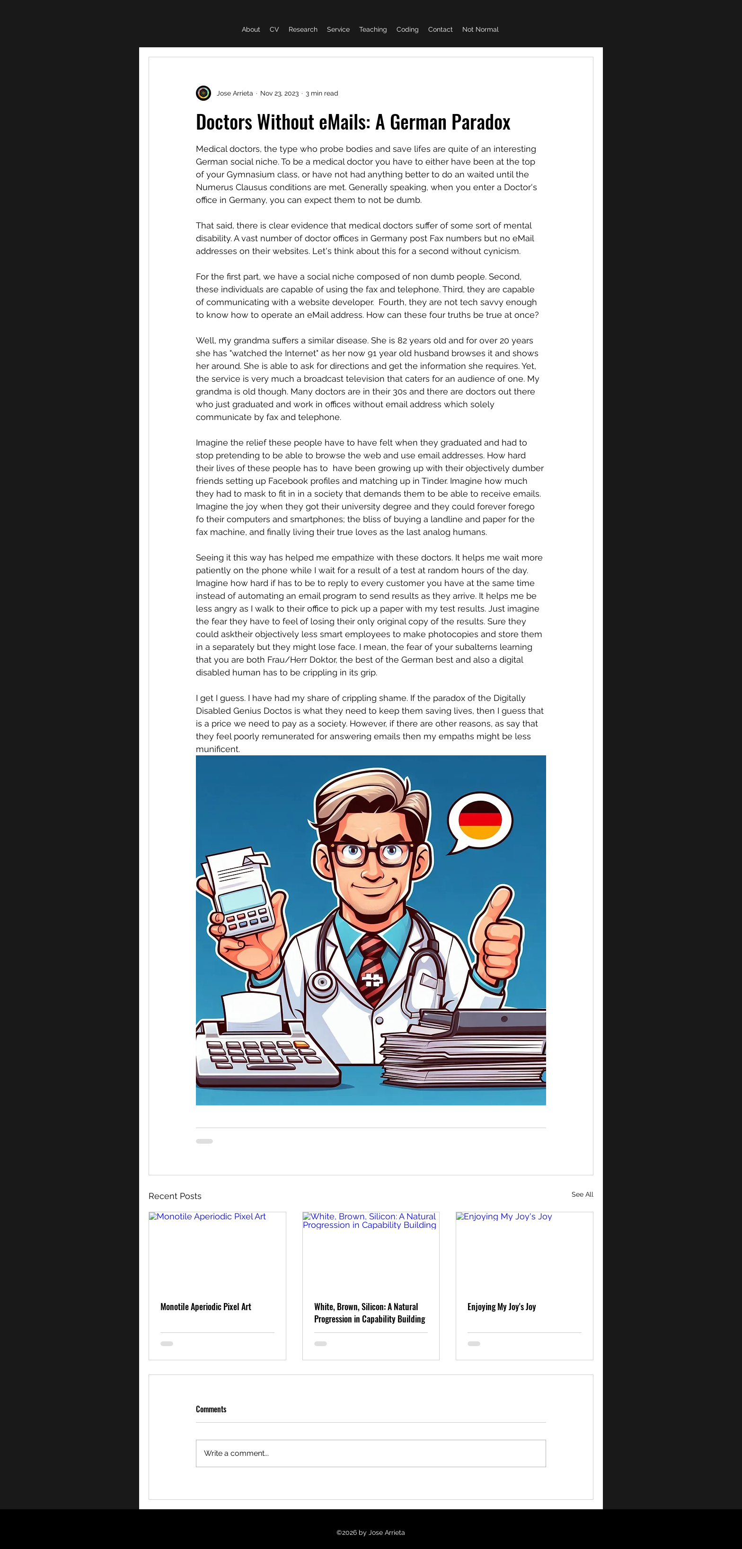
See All (582, 1194)
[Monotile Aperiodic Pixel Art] (217, 1250)
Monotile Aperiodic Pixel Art (205, 1306)
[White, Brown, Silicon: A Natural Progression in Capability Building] (371, 1250)
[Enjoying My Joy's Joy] (524, 1250)
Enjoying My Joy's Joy (502, 1306)
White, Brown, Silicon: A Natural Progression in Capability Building (369, 1312)
